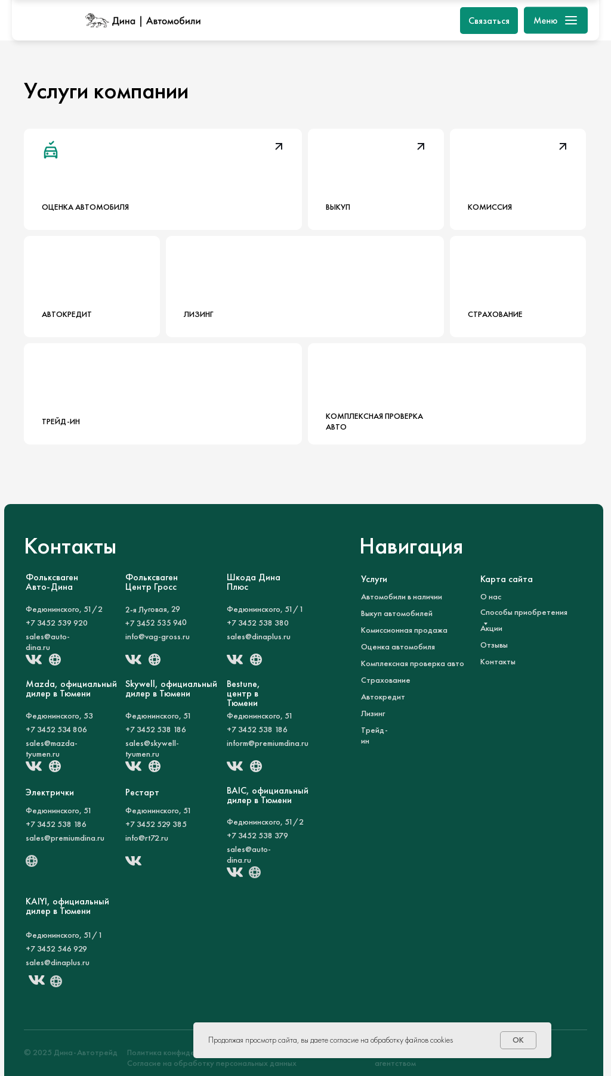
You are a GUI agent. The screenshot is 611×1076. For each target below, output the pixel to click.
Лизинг (373, 713)
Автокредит (383, 696)
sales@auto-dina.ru (48, 641)
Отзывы (494, 644)
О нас (490, 596)
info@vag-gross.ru (157, 636)
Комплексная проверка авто (412, 663)
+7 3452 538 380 (258, 622)
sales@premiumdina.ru (65, 837)
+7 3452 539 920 (57, 622)
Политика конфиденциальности (184, 1052)
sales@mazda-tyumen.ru (52, 748)
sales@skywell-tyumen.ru (152, 748)
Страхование (386, 679)
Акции (491, 628)
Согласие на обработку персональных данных (212, 1063)
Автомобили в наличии (401, 596)
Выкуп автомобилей (397, 613)
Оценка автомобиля (398, 646)
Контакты (498, 661)
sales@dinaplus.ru (259, 636)
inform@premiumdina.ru (267, 743)
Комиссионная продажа (404, 629)
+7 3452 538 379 (257, 835)
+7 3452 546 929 (56, 948)
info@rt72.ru (146, 837)
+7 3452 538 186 (155, 729)
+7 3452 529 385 (156, 824)
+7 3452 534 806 (56, 729)
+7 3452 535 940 (156, 623)
